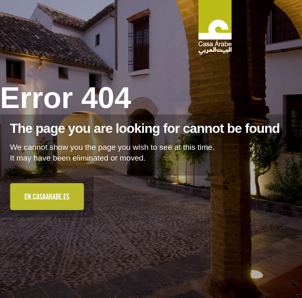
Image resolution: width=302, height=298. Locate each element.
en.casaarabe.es (46, 196)
